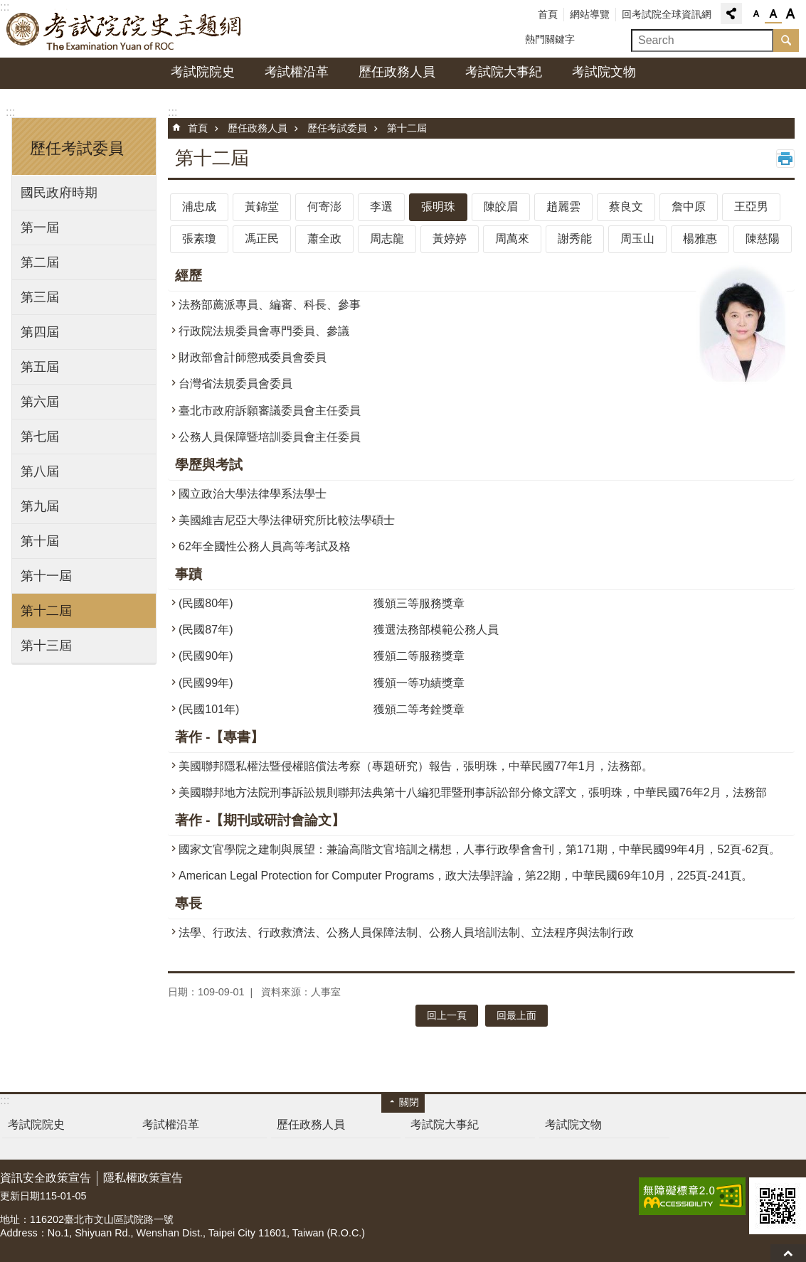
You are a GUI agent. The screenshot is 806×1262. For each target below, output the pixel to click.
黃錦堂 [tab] (262, 206)
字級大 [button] (790, 14)
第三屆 (40, 297)
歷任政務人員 (397, 72)
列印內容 (785, 158)
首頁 (548, 14)
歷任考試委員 (337, 128)
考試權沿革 (297, 72)
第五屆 (40, 367)
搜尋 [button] (786, 40)
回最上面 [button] (516, 1015)
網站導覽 (590, 14)
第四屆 (40, 332)
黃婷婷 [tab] (450, 238)
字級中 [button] (773, 14)
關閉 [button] (409, 1102)
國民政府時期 (59, 193)
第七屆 (40, 436)
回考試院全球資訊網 (666, 14)
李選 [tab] (381, 206)
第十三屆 (46, 645)
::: (10, 112)
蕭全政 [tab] (324, 238)
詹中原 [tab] (689, 206)
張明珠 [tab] (438, 206)
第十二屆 (46, 611)
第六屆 (40, 402)
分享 (731, 13)
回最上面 (788, 1253)
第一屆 (40, 227)
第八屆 (40, 471)
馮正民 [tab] (262, 238)
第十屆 (40, 541)
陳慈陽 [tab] (763, 238)
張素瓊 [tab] (199, 238)
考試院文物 (604, 72)
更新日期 (20, 1196)
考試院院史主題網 (124, 29)
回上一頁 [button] (447, 1015)
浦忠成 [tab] (199, 206)
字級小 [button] (756, 14)
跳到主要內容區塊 (7, 7)
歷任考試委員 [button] (77, 148)
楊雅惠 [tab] (700, 238)
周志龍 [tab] (387, 238)
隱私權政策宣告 (143, 1178)
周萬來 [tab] (512, 238)
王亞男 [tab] (751, 206)
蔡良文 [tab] (626, 206)
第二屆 (40, 262)
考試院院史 (203, 72)
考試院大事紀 (503, 72)
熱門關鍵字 (550, 39)
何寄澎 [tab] (324, 206)
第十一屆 (46, 576)
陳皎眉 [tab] (501, 206)
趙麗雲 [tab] (563, 206)
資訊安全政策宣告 (45, 1178)
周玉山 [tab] (637, 238)
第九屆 (40, 506)
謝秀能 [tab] (575, 238)
